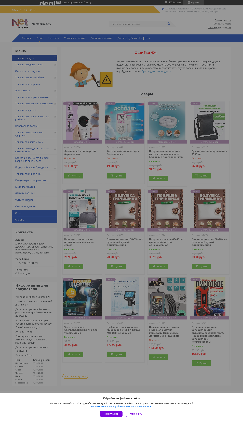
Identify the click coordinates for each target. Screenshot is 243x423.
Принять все (111, 414)
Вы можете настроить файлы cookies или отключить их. (120, 406)
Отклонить (136, 414)
